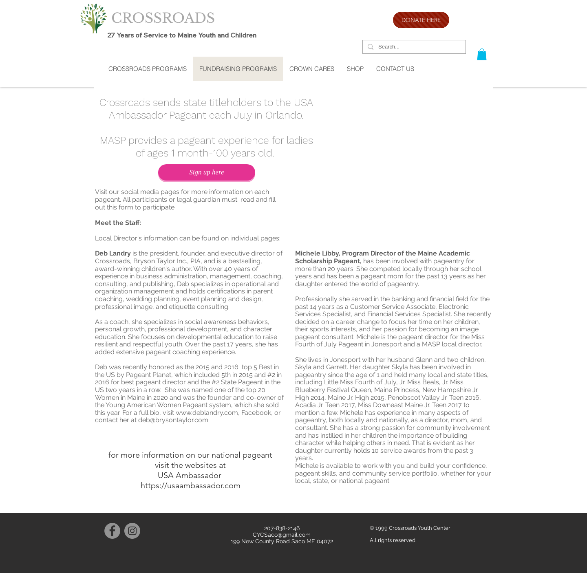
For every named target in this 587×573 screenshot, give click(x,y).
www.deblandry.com (207, 413)
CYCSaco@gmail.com (282, 534)
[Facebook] (112, 531)
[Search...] (413, 47)
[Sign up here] (206, 172)
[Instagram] (132, 531)
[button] (482, 54)
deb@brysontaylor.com (173, 420)
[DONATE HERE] (421, 20)
